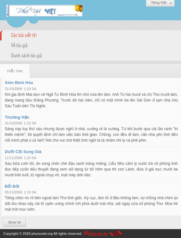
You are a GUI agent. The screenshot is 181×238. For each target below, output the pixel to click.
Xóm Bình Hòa (19, 82)
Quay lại (14, 222)
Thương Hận (17, 117)
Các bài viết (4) (24, 34)
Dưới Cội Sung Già (23, 151)
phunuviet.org (42, 233)
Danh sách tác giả (26, 55)
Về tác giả (19, 44)
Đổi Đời (12, 186)
